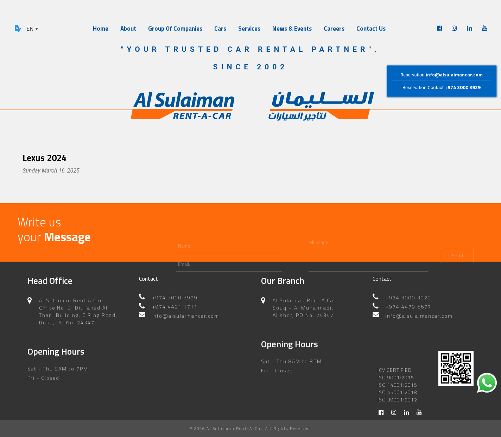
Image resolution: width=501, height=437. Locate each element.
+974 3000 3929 (463, 87)
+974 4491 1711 (175, 302)
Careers (334, 28)
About (128, 28)
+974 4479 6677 (408, 302)
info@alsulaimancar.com (454, 74)
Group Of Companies (175, 28)
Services (249, 28)
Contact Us (371, 28)
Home (100, 28)
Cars (220, 28)
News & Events (292, 28)
